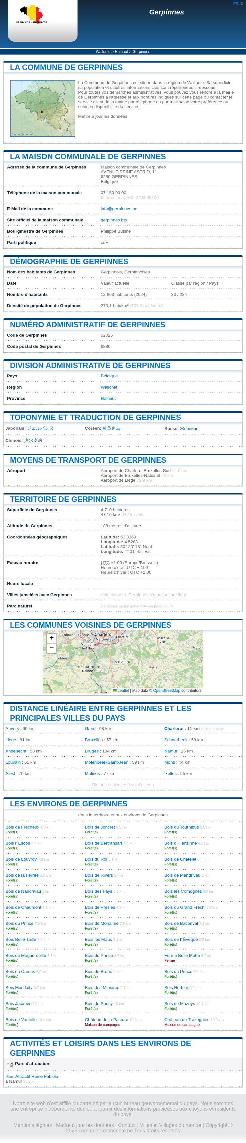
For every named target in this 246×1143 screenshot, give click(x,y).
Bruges (92, 751)
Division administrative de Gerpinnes (90, 365)
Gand (90, 728)
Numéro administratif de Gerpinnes (87, 324)
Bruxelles (94, 739)
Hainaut (121, 51)
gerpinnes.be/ (114, 220)
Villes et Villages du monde (170, 1125)
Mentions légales (32, 1125)
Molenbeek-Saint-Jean (106, 762)
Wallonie (103, 51)
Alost (10, 773)
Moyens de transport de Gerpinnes (88, 460)
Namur (170, 751)
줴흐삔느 (111, 428)
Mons (169, 762)
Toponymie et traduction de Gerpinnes (95, 417)
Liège (10, 739)
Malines (92, 773)
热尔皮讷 (33, 440)
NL (242, 4)
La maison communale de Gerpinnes (88, 156)
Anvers (12, 728)
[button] (51, 639)
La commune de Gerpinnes (66, 67)
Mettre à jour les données (102, 116)
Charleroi (174, 728)
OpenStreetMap (166, 690)
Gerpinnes (166, 12)
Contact (127, 1125)
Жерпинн (189, 428)
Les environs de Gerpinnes (68, 803)
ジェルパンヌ (40, 428)
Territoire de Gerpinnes (63, 499)
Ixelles (170, 773)
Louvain (13, 762)
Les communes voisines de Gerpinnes (90, 625)
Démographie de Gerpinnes (69, 261)
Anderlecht (15, 751)
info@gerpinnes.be (119, 208)
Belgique (109, 376)
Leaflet (121, 690)
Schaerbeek (176, 739)
